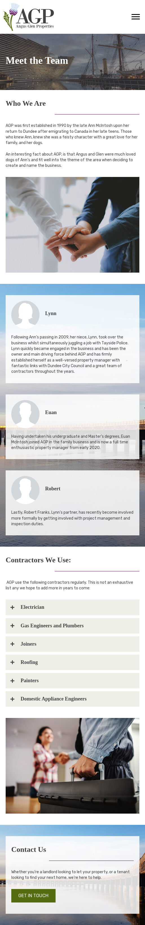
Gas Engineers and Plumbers (52, 625)
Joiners (28, 644)
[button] (135, 16)
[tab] (72, 607)
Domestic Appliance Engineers (54, 699)
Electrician (32, 607)
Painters (30, 680)
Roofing (29, 662)
